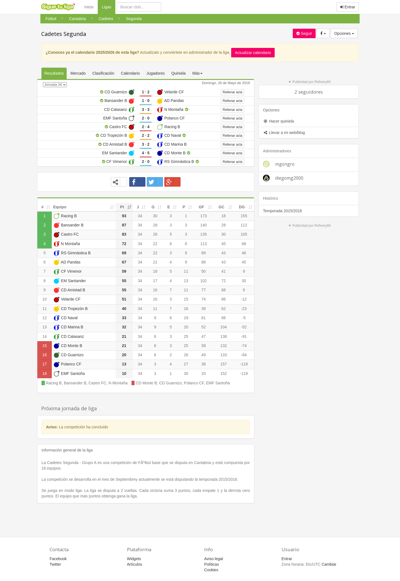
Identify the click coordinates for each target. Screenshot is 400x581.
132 (223, 345)
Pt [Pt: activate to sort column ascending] (122, 207)
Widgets (134, 558)
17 (155, 281)
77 (203, 290)
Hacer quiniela (278, 121)
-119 (244, 364)
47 (203, 336)
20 (186, 327)
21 (155, 262)
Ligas (108, 6)
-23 (244, 308)
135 (203, 234)
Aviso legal (213, 558)
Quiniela (178, 73)
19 (186, 318)
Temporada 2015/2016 (282, 211)
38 (203, 364)
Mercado (78, 73)
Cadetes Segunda (63, 34)
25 (186, 336)
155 (244, 216)
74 (203, 299)
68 (244, 243)
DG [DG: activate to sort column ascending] (242, 207)
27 (186, 364)
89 (203, 253)
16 (155, 290)
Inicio (89, 7)
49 (203, 355)
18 (223, 216)
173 (203, 216)
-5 (243, 318)
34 (140, 216)
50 (203, 271)
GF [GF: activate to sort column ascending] (201, 207)
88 (203, 262)
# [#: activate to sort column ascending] (43, 207)
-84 (244, 355)
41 (223, 271)
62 (223, 308)
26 (155, 234)
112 (244, 225)
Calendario (130, 73)
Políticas (211, 564)
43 (223, 253)
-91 (244, 336)
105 (244, 234)
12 (44, 318)
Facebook (58, 558)
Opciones (344, 33)
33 (203, 373)
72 (223, 281)
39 (203, 308)
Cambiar (328, 564)
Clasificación (103, 73)
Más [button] (197, 73)
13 (186, 281)
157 (223, 364)
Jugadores (156, 73)
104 (223, 327)
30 (155, 216)
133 (223, 355)
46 (244, 253)
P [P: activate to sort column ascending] (184, 207)
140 (203, 225)
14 (44, 336)
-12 (244, 299)
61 (203, 318)
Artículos (134, 564)
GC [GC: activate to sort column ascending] (222, 207)
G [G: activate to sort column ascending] (153, 207)
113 (203, 243)
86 (223, 299)
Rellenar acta (232, 92)
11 (186, 271)
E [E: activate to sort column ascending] (168, 207)
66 (223, 318)
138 (223, 336)
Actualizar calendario (253, 52)
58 (203, 345)
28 (155, 225)
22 (155, 243)
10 (44, 299)
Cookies (211, 570)
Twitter (55, 564)
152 (223, 373)
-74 (244, 345)
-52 (244, 327)
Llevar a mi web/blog (284, 132)
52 (203, 327)
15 (186, 299)
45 (223, 243)
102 (203, 281)
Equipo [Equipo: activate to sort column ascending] (59, 207)
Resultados (54, 73)
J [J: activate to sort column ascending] (138, 207)
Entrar (347, 7)
